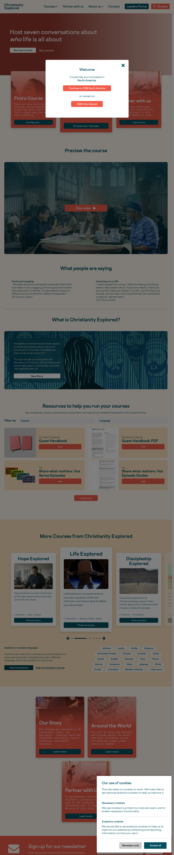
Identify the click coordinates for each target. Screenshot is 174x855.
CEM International (87, 104)
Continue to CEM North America (87, 88)
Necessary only (130, 845)
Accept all (155, 845)
